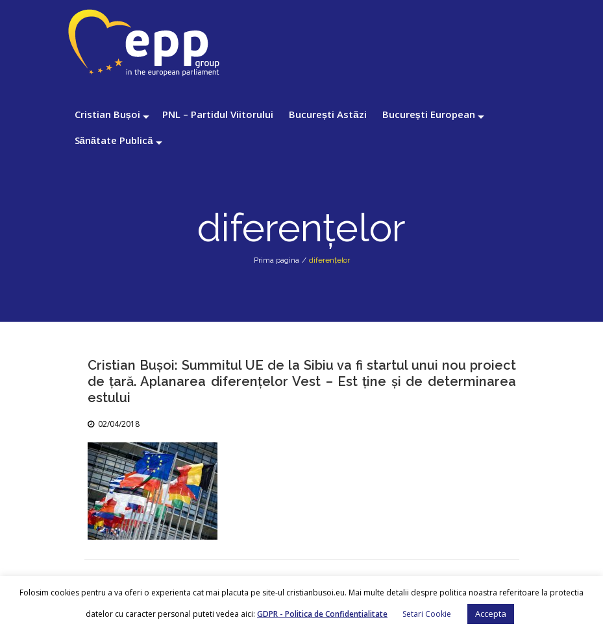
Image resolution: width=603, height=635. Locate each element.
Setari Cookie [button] (426, 613)
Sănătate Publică (114, 140)
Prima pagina (276, 260)
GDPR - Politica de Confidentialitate (322, 613)
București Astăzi (328, 114)
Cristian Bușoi (107, 114)
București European (428, 114)
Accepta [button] (490, 613)
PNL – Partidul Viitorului (217, 114)
